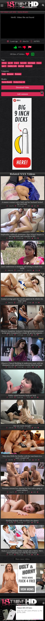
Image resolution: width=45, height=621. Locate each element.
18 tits (4, 63)
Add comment (30, 93)
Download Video (22, 87)
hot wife (23, 63)
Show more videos (22, 559)
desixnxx (29, 66)
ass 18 (10, 63)
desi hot (21, 66)
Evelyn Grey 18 (19, 82)
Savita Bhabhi (7, 82)
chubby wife (12, 66)
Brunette (10, 74)
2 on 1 (16, 63)
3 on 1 (39, 63)
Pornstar (18, 74)
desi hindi (31, 63)
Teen (3, 74)
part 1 (4, 66)
